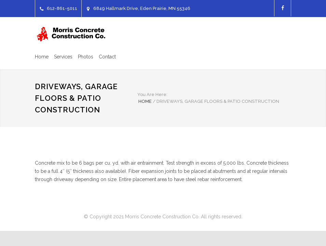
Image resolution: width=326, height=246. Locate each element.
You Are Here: (152, 94)
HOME (145, 101)
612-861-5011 (62, 8)
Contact (107, 56)
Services (63, 56)
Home (42, 56)
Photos (85, 56)
